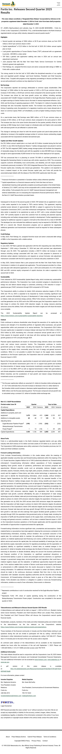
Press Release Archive (19, 737)
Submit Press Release (35, 737)
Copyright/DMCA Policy (22, 741)
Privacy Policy (36, 741)
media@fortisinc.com (29, 696)
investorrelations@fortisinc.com (11, 696)
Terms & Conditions (49, 737)
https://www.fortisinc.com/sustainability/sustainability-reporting (22, 316)
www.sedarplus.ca (53, 659)
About (8, 737)
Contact (45, 741)
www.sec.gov (5, 662)
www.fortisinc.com (41, 659)
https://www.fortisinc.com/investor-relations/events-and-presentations (23, 627)
